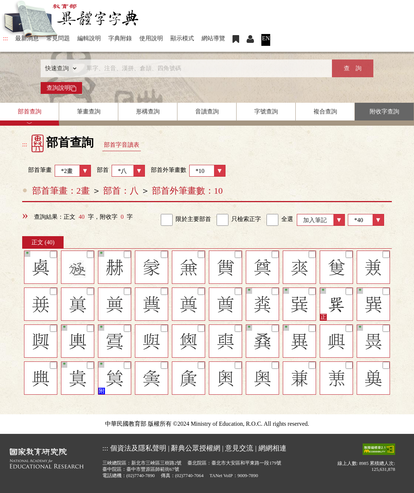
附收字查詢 (384, 111)
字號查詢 (266, 111)
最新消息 (27, 38)
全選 (280, 220)
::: (5, 38)
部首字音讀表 (121, 145)
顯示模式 (182, 38)
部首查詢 (29, 111)
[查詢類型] (59, 68)
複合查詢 (325, 111)
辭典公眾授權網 (195, 448)
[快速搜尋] (204, 68)
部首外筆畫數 (188, 171)
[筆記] (53, 254)
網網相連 (272, 448)
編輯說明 (89, 38)
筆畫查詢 (89, 111)
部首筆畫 (56, 171)
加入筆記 (315, 220)
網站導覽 (213, 38)
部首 (121, 171)
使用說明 (151, 38)
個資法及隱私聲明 (138, 448)
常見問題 (58, 38)
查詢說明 (61, 88)
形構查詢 (148, 111)
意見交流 (239, 448)
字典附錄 (120, 38)
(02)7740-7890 (140, 475)
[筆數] (366, 220)
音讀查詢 (207, 111)
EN (266, 38)
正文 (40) (43, 242)
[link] (167, 220)
